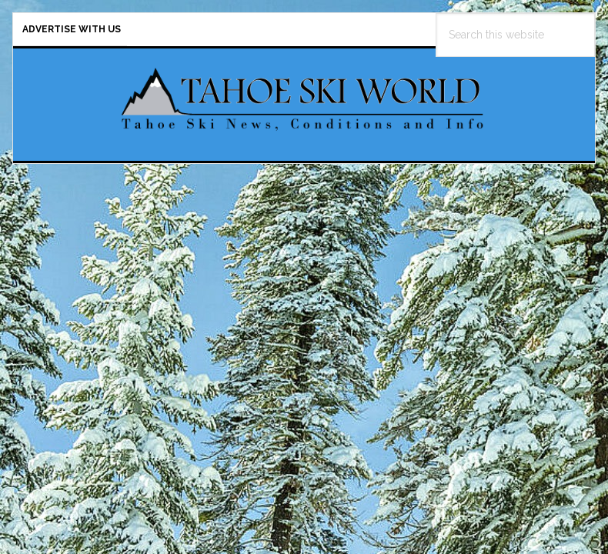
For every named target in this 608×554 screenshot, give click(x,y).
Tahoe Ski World (304, 98)
